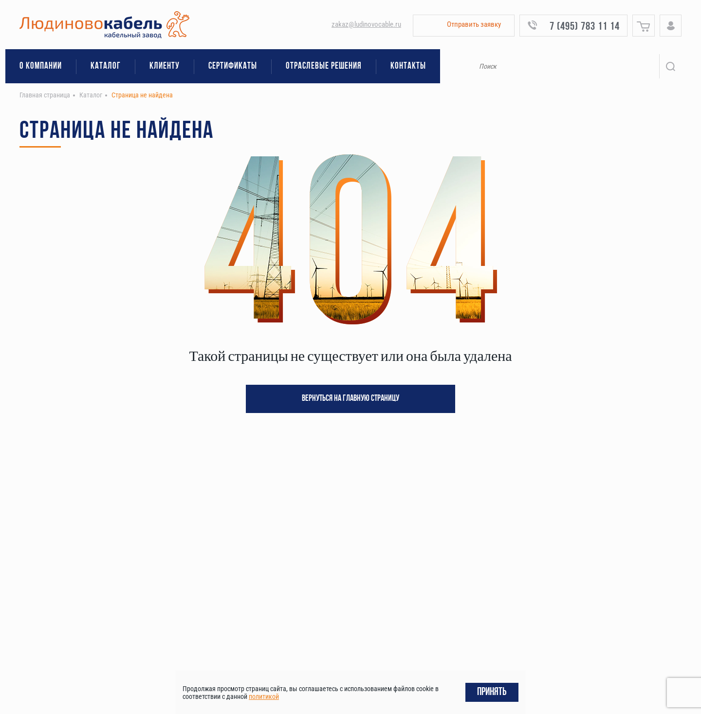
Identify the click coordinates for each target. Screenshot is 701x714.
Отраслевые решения (324, 66)
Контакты (408, 66)
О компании (40, 66)
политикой (264, 696)
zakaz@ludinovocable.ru (366, 24)
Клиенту (164, 66)
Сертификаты (232, 66)
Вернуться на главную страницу (350, 398)
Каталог (106, 66)
